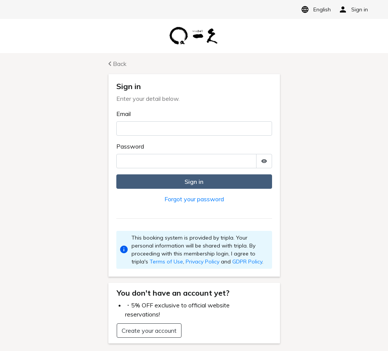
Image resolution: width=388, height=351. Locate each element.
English (315, 9)
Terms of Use (166, 261)
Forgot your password (194, 199)
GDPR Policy (247, 261)
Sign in (194, 181)
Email (123, 114)
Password (130, 146)
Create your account (149, 330)
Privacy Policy (202, 261)
